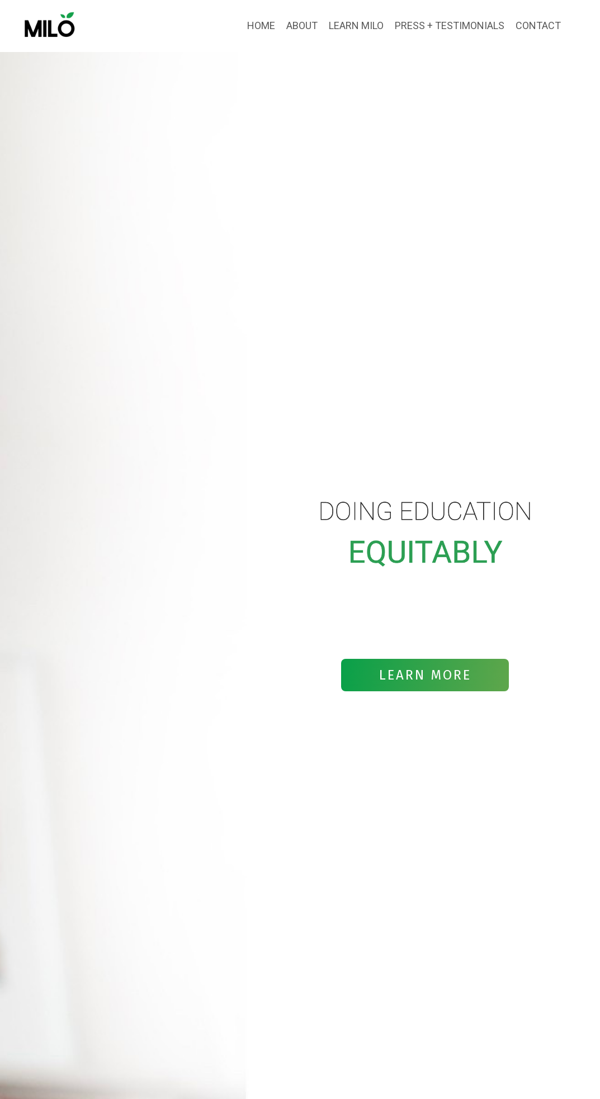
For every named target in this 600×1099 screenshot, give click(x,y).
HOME (261, 25)
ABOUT (302, 25)
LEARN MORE (425, 675)
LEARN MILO (356, 25)
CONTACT (538, 25)
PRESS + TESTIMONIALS (449, 25)
